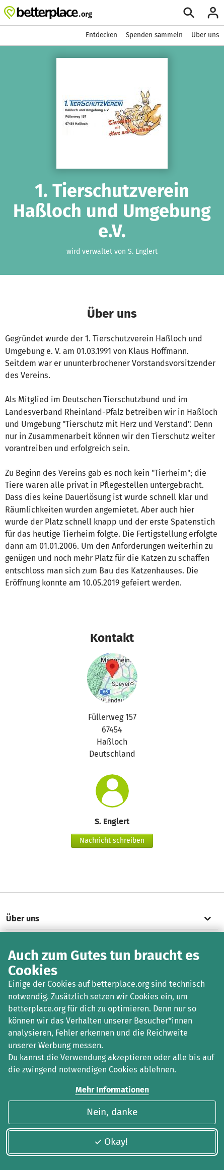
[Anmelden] (213, 13)
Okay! (111, 1141)
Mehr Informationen (112, 1089)
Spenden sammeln (154, 35)
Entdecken (101, 35)
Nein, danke (112, 1112)
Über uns (205, 35)
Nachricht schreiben (112, 840)
